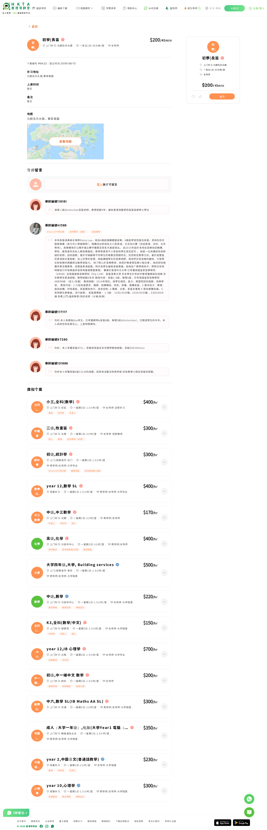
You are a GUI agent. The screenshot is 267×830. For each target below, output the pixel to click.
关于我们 (21, 821)
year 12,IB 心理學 (63, 648)
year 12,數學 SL (61, 486)
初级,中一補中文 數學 (65, 675)
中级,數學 (54, 596)
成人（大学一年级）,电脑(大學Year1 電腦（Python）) (87, 727)
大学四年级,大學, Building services (80, 564)
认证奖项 (49, 821)
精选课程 (92, 821)
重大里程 (63, 821)
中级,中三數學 (58, 512)
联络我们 (106, 821)
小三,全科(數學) (60, 401)
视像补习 (77, 821)
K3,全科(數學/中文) (63, 622)
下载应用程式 (122, 821)
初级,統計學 (56, 454)
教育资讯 (35, 821)
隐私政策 (138, 821)
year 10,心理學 (60, 785)
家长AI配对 (154, 821)
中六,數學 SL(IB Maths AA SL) (74, 701)
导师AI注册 (170, 821)
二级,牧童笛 (56, 428)
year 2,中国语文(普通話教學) (72, 759)
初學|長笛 (50, 39)
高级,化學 (54, 538)
